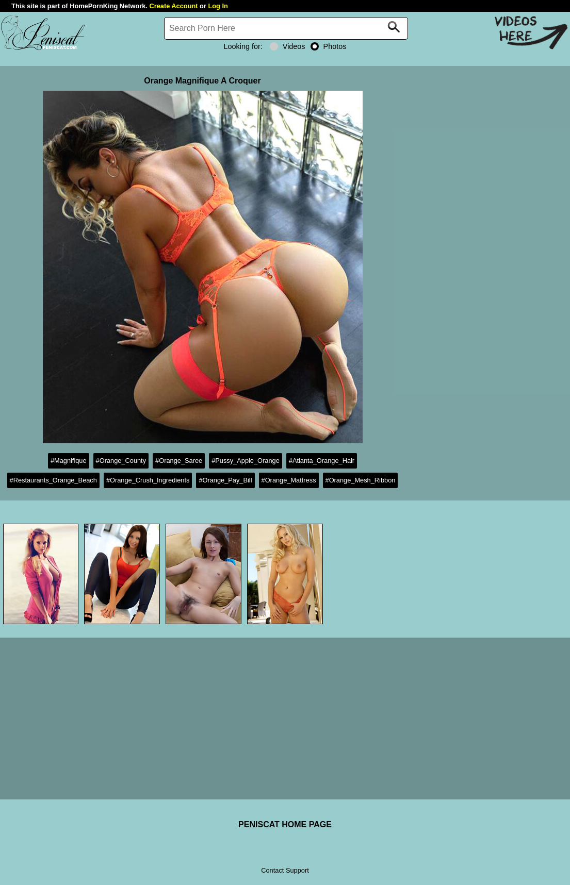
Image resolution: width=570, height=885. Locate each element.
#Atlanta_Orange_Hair (321, 460)
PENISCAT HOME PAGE (285, 824)
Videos (287, 46)
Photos (329, 46)
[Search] (286, 28)
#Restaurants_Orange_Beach (53, 480)
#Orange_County (121, 460)
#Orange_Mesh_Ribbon (360, 480)
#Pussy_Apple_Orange (245, 460)
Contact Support (284, 870)
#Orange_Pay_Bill (225, 480)
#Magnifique (69, 460)
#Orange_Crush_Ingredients (148, 480)
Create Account (173, 6)
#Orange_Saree (178, 460)
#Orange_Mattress (289, 480)
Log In (217, 6)
